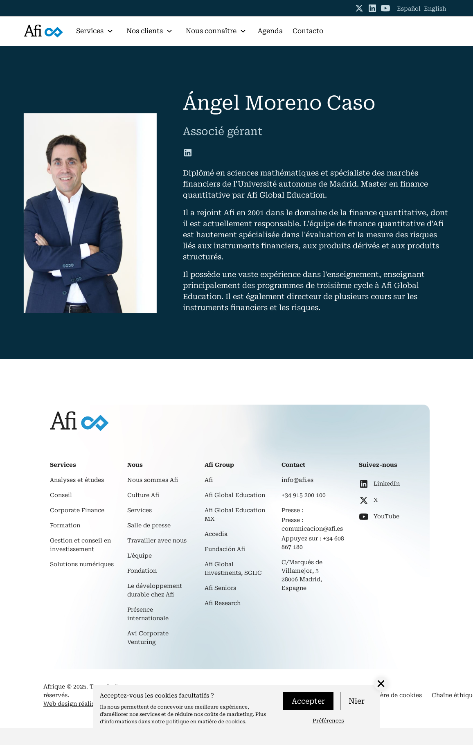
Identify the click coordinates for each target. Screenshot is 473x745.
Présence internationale (148, 613)
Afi (209, 480)
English (435, 8)
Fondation (142, 570)
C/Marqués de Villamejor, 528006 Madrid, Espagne (302, 575)
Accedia (216, 534)
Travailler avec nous (157, 540)
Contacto (308, 31)
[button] (95, 31)
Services (139, 510)
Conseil (61, 495)
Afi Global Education (235, 495)
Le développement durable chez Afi (154, 590)
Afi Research (223, 603)
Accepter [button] (308, 701)
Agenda (270, 31)
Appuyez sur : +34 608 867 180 (313, 542)
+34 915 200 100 (304, 495)
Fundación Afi (225, 549)
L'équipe (139, 555)
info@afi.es (297, 480)
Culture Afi (143, 495)
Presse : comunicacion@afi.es (312, 524)
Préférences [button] (328, 721)
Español (409, 8)
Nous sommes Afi (152, 480)
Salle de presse (149, 525)
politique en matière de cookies (205, 722)
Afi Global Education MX (235, 514)
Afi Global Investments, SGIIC (233, 568)
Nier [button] (357, 701)
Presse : (292, 510)
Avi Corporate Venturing (148, 637)
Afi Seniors (220, 588)
